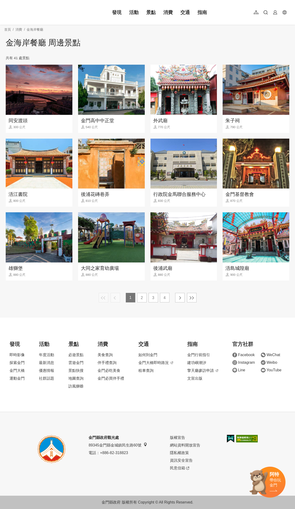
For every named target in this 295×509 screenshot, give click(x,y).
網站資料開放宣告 (185, 445)
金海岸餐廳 (35, 29)
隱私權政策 (179, 453)
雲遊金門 (76, 363)
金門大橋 (17, 370)
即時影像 (17, 355)
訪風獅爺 (76, 386)
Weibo (269, 362)
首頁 (7, 29)
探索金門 (17, 363)
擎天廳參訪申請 (202, 370)
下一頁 (180, 297)
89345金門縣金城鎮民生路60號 (118, 445)
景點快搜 (76, 370)
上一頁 (115, 297)
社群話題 (46, 378)
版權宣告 (177, 438)
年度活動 (46, 355)
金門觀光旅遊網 (36, 12)
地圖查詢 (76, 378)
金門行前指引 (198, 355)
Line (238, 370)
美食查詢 (105, 355)
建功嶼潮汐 (196, 363)
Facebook (243, 355)
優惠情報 (46, 370)
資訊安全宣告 (181, 460)
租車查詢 (146, 370)
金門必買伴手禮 (111, 378)
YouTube (271, 370)
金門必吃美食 (109, 370)
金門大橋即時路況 (155, 363)
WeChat (270, 355)
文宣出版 (194, 378)
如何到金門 (147, 355)
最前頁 (103, 297)
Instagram (243, 362)
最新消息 (46, 363)
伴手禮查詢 (107, 363)
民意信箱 (179, 468)
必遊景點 (76, 355)
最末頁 (192, 297)
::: (7, 3)
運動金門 (17, 378)
